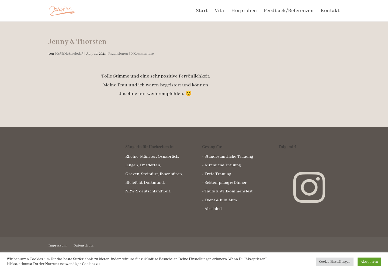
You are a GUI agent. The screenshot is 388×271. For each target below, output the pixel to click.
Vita (219, 11)
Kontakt (330, 11)
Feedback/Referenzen (289, 11)
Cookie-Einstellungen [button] (334, 262)
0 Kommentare (142, 53)
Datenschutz (83, 245)
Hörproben (244, 11)
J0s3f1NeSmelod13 (69, 53)
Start (202, 11)
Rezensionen (118, 53)
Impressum (57, 245)
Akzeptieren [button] (369, 262)
